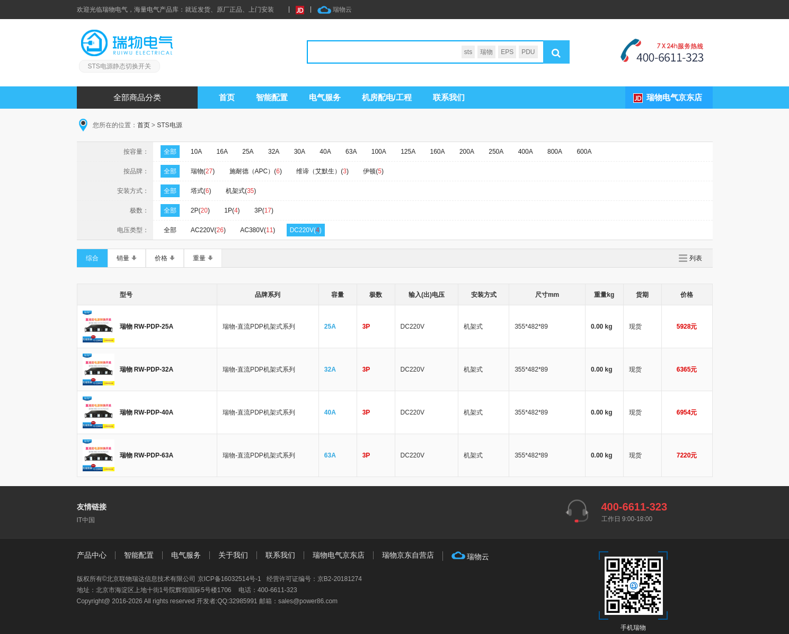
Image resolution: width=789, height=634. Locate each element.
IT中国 (86, 520)
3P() (263, 210)
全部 (170, 151)
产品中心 (92, 555)
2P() (200, 210)
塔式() (201, 191)
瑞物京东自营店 (408, 555)
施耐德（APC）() (255, 171)
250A (496, 151)
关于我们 (233, 555)
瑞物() (203, 171)
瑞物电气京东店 (674, 97)
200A (466, 151)
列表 (695, 258)
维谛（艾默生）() (322, 171)
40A (325, 151)
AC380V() (257, 230)
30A (299, 151)
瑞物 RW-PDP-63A (147, 455)
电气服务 (186, 555)
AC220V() (208, 230)
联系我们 (449, 97)
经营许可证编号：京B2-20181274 (314, 579)
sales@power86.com (308, 601)
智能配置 (272, 97)
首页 (227, 97)
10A (196, 151)
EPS (507, 52)
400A (525, 151)
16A (222, 151)
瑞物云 (334, 10)
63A (351, 151)
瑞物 (486, 52)
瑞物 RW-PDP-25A (147, 326)
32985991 (243, 601)
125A (408, 151)
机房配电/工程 (387, 97)
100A (378, 151)
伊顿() (373, 171)
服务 (325, 97)
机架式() (241, 191)
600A (584, 151)
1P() (232, 210)
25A (247, 151)
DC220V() (306, 230)
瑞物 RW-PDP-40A (147, 412)
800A (554, 151)
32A (273, 151)
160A (437, 151)
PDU (528, 52)
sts (468, 52)
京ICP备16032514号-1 (229, 579)
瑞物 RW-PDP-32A (147, 369)
